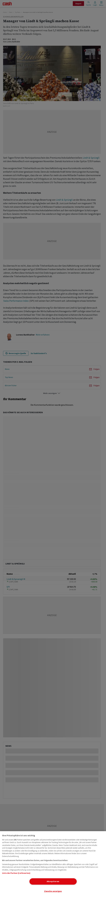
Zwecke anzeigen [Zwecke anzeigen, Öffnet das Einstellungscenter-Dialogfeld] (53, 891)
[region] (53, 869)
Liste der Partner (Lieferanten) (16, 873)
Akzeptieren (53, 881)
